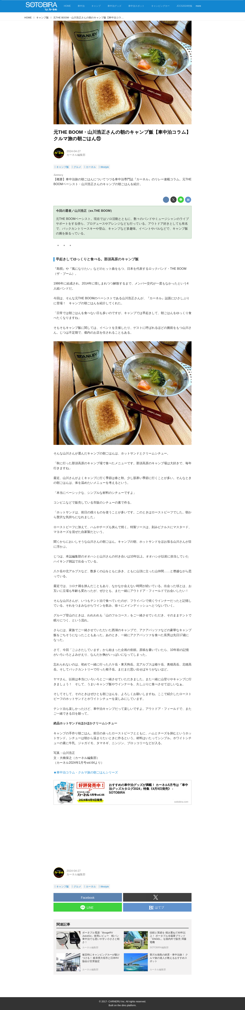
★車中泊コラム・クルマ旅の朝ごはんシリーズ (85, 772)
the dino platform (127, 1005)
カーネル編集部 (76, 154)
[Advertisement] (122, 835)
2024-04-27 (74, 151)
